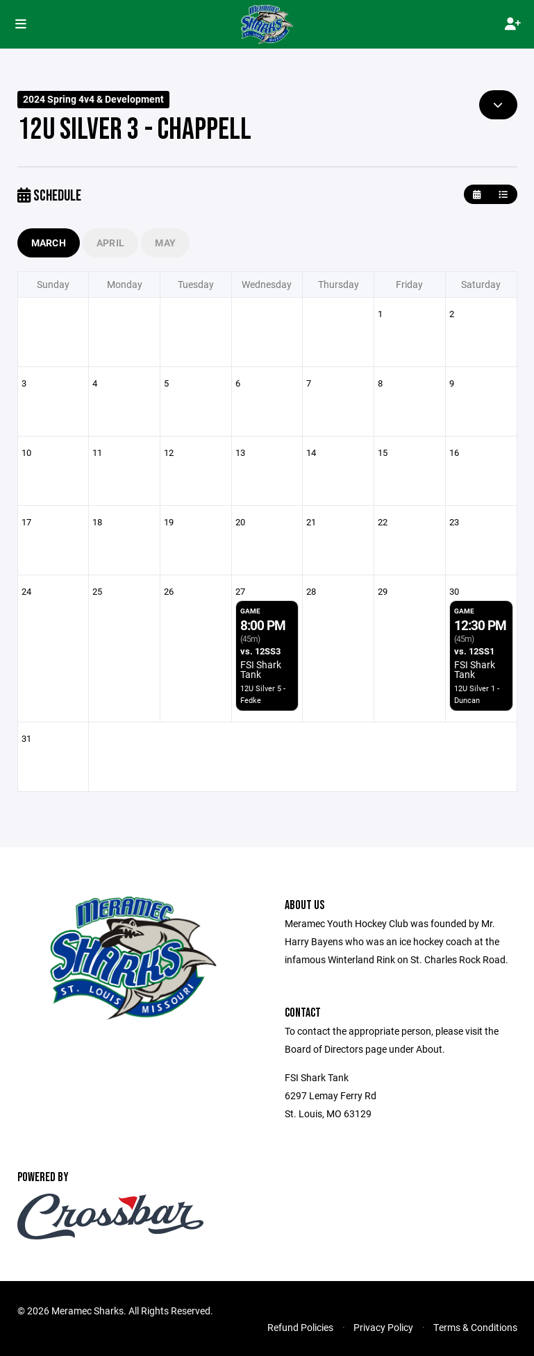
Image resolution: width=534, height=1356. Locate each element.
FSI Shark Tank (260, 669)
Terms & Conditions (475, 1327)
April (110, 242)
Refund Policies (300, 1327)
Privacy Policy (383, 1327)
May (165, 242)
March (48, 242)
